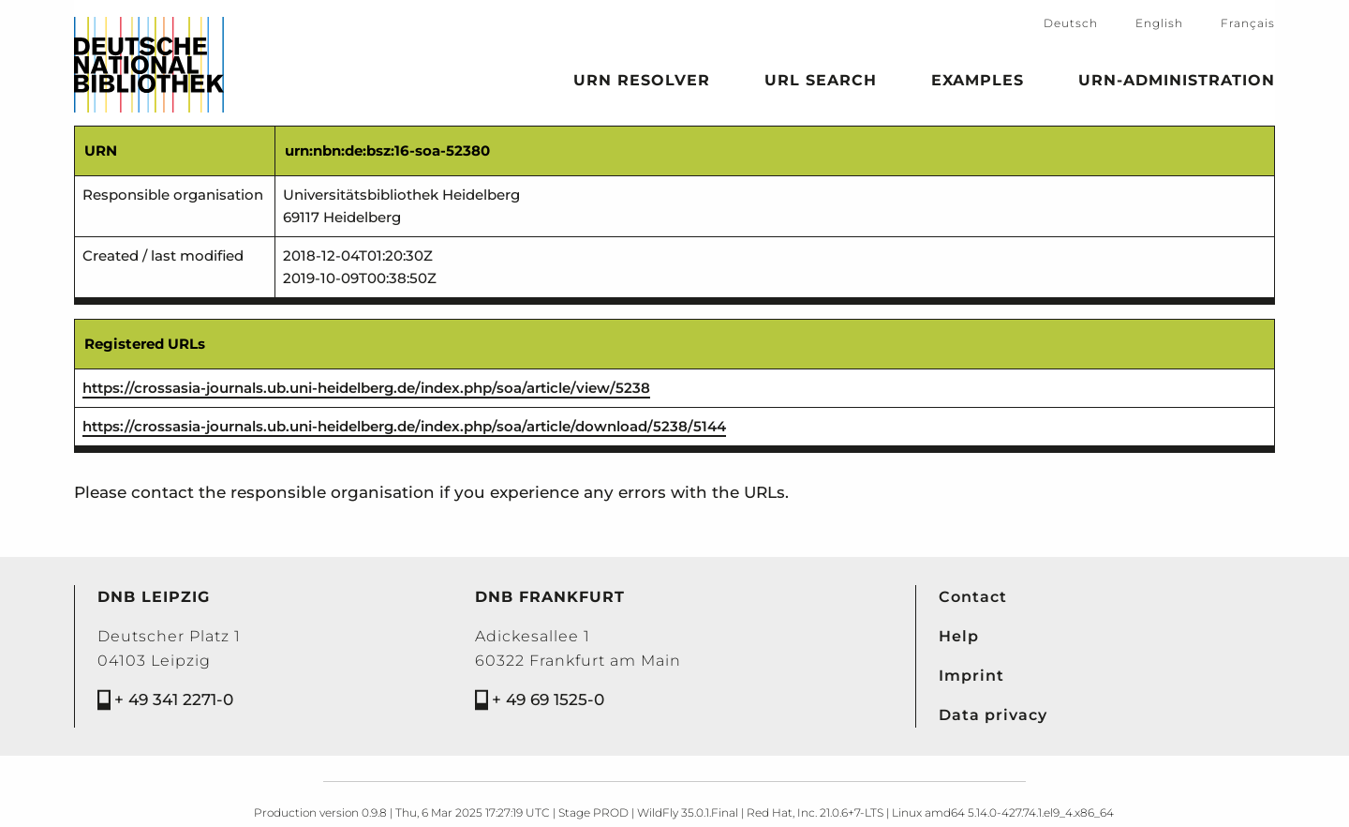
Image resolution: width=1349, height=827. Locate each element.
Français (1248, 23)
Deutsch (1071, 23)
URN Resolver (641, 83)
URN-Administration (1176, 83)
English (1159, 23)
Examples (977, 83)
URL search (820, 83)
